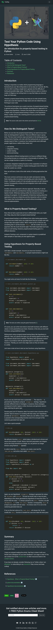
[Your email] (23, 615)
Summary (10, 71)
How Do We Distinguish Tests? (16, 65)
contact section (9, 559)
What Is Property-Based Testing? (17, 67)
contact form (22, 556)
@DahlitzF (7, 564)
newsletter (27, 564)
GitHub (39, 120)
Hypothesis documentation (15, 586)
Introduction (11, 63)
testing (11, 595)
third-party (17, 595)
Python (6, 595)
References (10, 73)
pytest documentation (13, 582)
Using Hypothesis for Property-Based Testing (21, 69)
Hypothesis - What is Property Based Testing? (21, 579)
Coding (5, 2)
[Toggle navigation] (49, 2)
